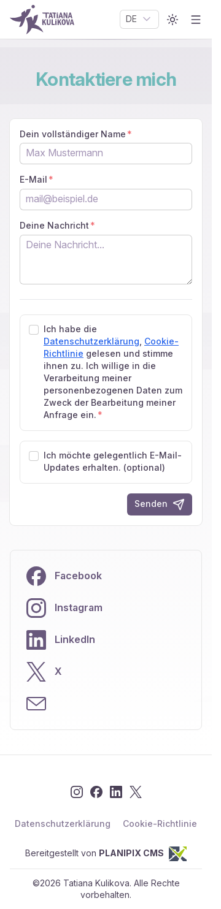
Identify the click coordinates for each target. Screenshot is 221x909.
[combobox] (139, 19)
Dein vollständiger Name (73, 134)
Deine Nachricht (54, 225)
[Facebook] (96, 792)
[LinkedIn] (116, 792)
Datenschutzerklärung (91, 341)
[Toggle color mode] (172, 19)
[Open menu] (196, 19)
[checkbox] (34, 330)
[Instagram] (77, 792)
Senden (159, 504)
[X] (135, 792)
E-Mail (33, 179)
